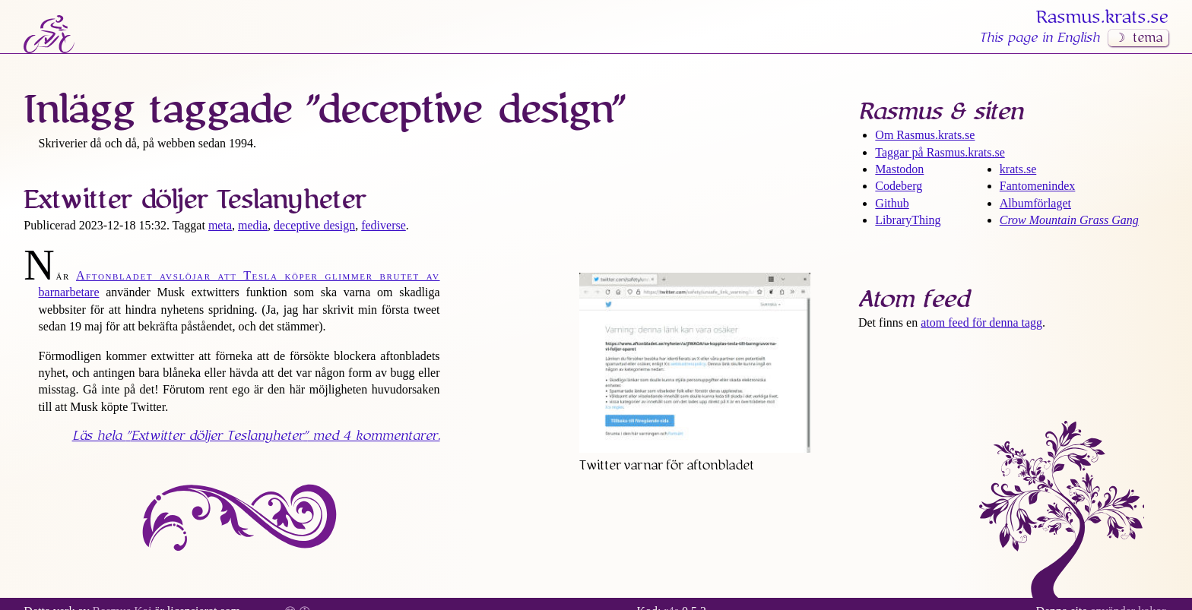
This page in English (1039, 38)
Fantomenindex (1038, 185)
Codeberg (898, 185)
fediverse (383, 225)
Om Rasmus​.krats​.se (925, 134)
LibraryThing (907, 219)
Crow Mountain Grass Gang (1069, 219)
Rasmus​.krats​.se (1102, 17)
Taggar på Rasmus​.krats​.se (939, 152)
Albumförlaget (1035, 203)
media (253, 225)
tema (1147, 38)
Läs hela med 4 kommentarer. (256, 436)
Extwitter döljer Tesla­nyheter (194, 200)
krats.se (1018, 169)
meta (220, 225)
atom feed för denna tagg (981, 322)
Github (891, 203)
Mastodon (899, 169)
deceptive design (314, 225)
